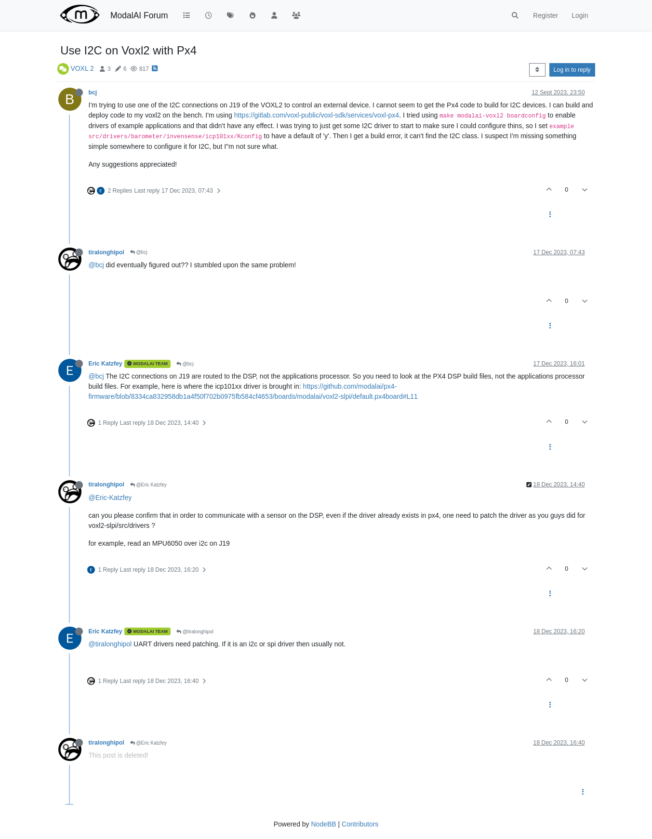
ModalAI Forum (139, 15)
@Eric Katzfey (148, 484)
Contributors (360, 824)
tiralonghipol (106, 252)
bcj (93, 92)
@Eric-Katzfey (110, 497)
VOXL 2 (82, 68)
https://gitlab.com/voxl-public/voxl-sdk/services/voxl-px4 (316, 115)
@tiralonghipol (194, 631)
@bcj (138, 252)
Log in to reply (572, 69)
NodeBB (323, 824)
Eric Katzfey (105, 363)
